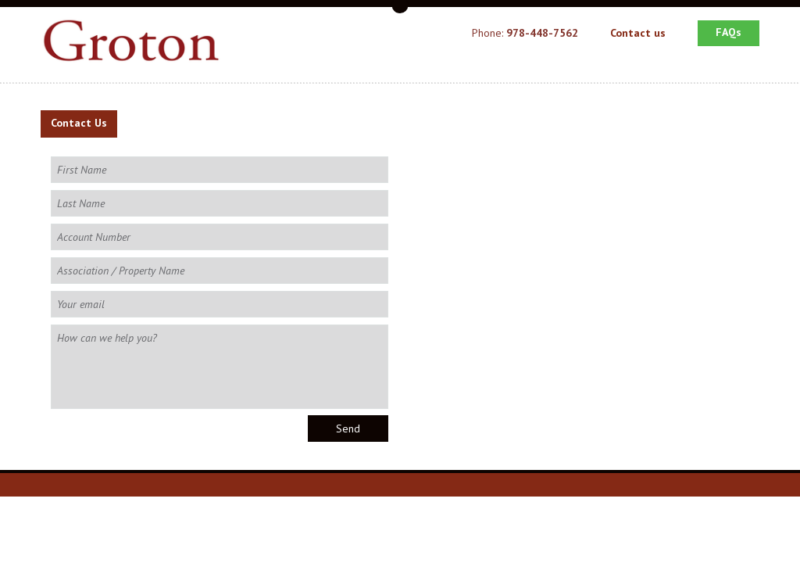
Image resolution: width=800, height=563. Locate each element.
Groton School (137, 43)
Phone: (525, 33)
